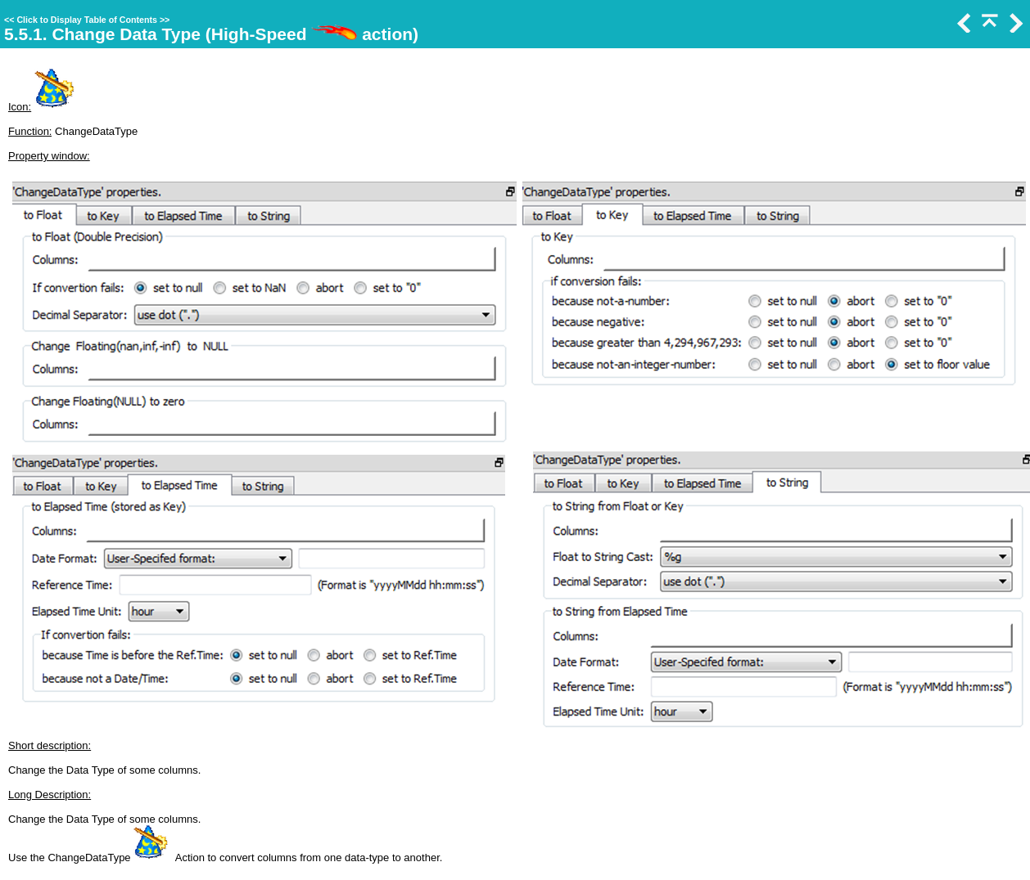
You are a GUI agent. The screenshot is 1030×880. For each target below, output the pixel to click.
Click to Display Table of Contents (86, 20)
